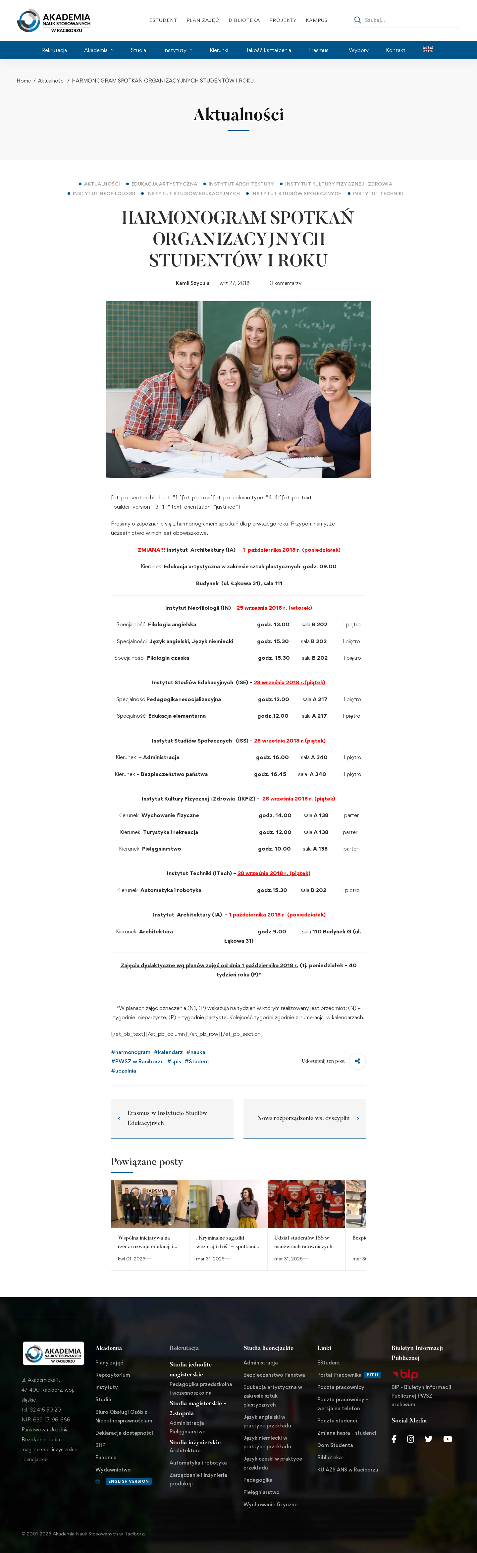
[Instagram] (410, 1439)
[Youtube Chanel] (447, 1439)
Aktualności (51, 81)
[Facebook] (394, 1439)
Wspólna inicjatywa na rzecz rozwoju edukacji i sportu (145, 1247)
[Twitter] (428, 1439)
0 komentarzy (285, 283)
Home (24, 81)
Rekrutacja (184, 1349)
